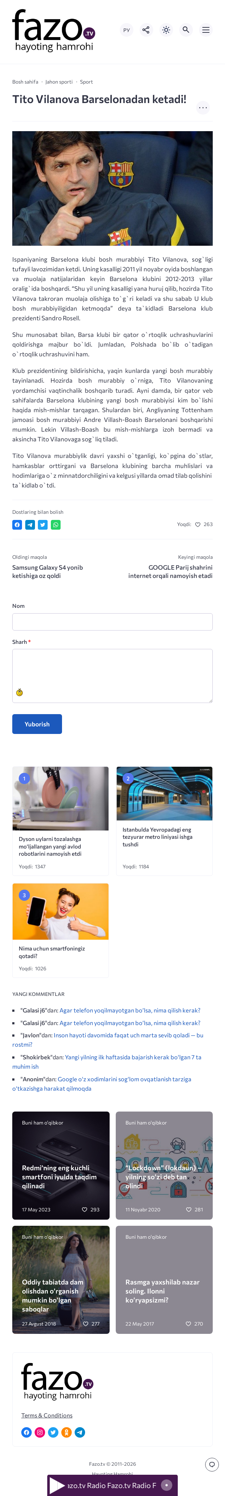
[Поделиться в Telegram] (30, 525)
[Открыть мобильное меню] (206, 30)
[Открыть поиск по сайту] (186, 30)
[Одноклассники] (66, 1432)
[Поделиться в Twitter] (43, 525)
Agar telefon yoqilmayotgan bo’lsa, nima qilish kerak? (129, 1010)
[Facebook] (26, 1432)
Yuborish (37, 724)
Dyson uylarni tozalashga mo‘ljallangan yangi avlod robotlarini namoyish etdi (50, 846)
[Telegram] (80, 1432)
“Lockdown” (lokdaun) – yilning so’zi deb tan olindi (163, 1176)
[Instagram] (40, 1432)
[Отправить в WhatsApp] (56, 525)
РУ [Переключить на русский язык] (126, 30)
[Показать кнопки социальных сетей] (146, 30)
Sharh (21, 641)
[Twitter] (53, 1432)
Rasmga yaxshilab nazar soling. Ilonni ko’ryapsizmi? (162, 1291)
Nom (18, 605)
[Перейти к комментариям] (212, 1464)
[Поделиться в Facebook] (17, 525)
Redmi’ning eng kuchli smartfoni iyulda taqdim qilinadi (59, 1176)
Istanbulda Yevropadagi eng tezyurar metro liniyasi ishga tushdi (158, 836)
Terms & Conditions (46, 1415)
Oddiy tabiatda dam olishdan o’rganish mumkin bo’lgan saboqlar (52, 1295)
